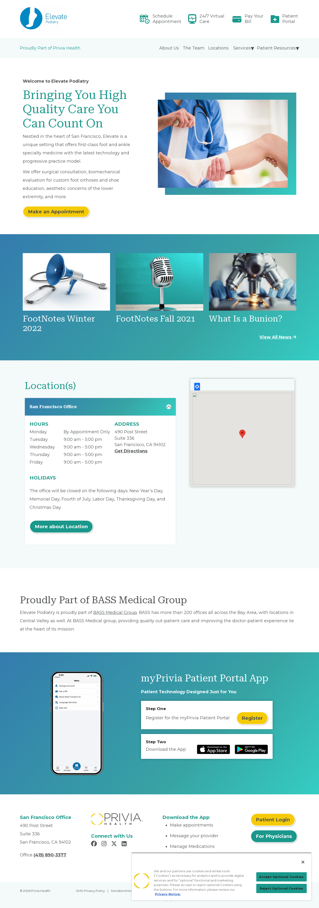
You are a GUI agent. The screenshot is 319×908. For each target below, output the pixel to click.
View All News (277, 337)
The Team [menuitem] (193, 48)
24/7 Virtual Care (211, 18)
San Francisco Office (53, 406)
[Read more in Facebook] (94, 844)
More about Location (61, 526)
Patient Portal (290, 18)
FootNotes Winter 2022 (59, 323)
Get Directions (131, 451)
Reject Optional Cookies (281, 888)
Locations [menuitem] (218, 48)
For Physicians (274, 836)
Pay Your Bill (254, 18)
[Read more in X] (114, 844)
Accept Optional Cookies (281, 877)
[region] (221, 876)
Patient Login (273, 820)
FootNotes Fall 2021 (155, 319)
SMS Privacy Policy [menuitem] (90, 891)
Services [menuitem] (242, 48)
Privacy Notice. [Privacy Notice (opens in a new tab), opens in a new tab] (168, 894)
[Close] (303, 862)
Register (252, 718)
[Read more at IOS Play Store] (213, 749)
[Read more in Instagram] (105, 844)
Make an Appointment (56, 212)
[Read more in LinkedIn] (125, 844)
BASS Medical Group (115, 612)
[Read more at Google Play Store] (251, 749)
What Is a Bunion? (245, 319)
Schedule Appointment (167, 18)
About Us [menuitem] (169, 48)
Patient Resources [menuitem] (276, 48)
